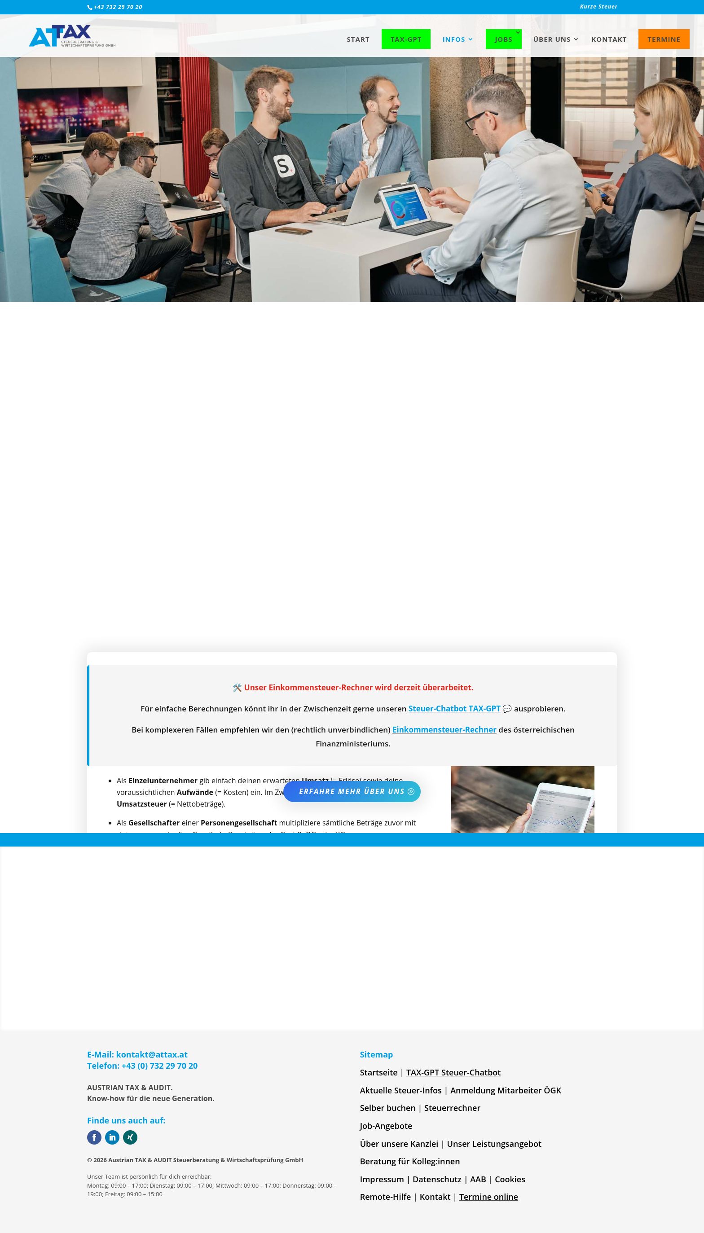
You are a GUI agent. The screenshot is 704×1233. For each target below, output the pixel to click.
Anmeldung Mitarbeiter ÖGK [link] (505, 1090)
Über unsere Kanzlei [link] (399, 1143)
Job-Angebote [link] (386, 1125)
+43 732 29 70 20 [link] (118, 7)
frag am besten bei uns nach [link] (354, 635)
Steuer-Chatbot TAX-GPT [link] (455, 708)
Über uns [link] (552, 40)
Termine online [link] (488, 1196)
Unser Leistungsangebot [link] (494, 1143)
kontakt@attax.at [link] (152, 1054)
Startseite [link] (379, 1072)
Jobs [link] (503, 39)
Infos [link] (454, 40)
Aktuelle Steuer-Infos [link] (401, 1090)
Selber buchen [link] (388, 1107)
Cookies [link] (510, 1179)
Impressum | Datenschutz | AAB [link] (423, 1179)
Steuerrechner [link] (452, 1107)
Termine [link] (664, 39)
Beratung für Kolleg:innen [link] (410, 1161)
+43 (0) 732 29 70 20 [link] (160, 1065)
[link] (513, 9)
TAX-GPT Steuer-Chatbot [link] (453, 1072)
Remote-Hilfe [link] (385, 1196)
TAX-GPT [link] (406, 39)
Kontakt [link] (609, 40)
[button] (94, 1137)
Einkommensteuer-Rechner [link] (444, 729)
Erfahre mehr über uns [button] (352, 791)
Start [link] (358, 40)
